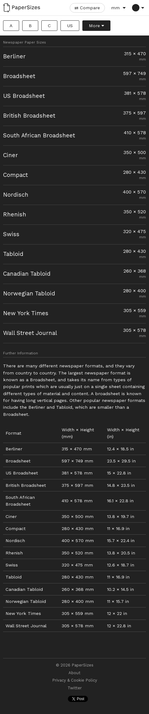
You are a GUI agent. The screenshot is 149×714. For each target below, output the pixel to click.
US (70, 25)
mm (115, 7)
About (74, 673)
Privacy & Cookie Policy (74, 680)
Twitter (75, 688)
